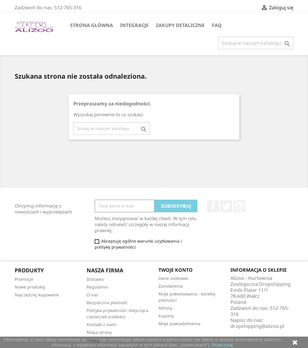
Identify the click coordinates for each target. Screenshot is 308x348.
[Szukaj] (255, 43)
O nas (92, 295)
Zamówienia (170, 286)
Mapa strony (99, 332)
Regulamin (97, 287)
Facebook (213, 206)
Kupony (166, 316)
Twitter (226, 206)
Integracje (134, 25)
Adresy (165, 308)
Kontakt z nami (102, 324)
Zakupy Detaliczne (180, 25)
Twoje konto (175, 270)
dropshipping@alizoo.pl (257, 326)
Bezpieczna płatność (107, 302)
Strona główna (91, 25)
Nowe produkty (30, 287)
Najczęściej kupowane (37, 295)
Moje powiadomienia (179, 323)
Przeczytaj (222, 344)
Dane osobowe (173, 278)
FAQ (217, 25)
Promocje (24, 279)
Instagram (239, 206)
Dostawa (95, 279)
